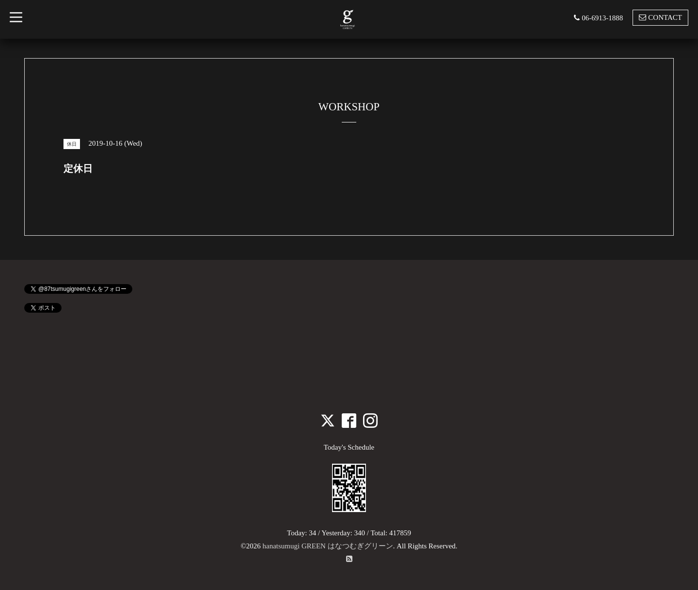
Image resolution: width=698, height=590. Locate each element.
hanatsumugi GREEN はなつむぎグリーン (328, 546)
